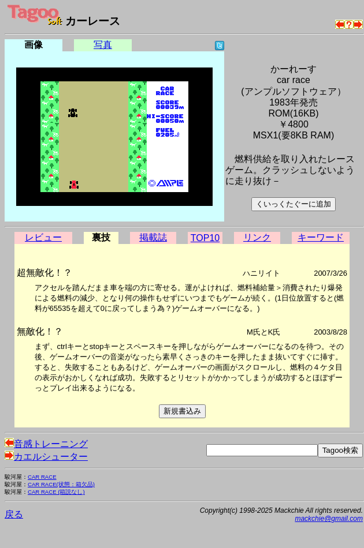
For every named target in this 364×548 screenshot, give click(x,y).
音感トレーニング (46, 444)
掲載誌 (153, 237)
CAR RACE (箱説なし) (56, 492)
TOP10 (205, 238)
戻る (14, 514)
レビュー (43, 237)
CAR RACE (42, 477)
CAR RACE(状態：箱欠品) (61, 484)
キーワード (321, 237)
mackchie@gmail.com (329, 519)
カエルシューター (46, 456)
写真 (103, 45)
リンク (257, 237)
